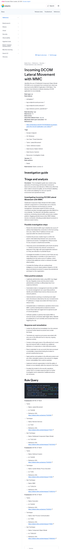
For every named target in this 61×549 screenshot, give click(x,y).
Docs (2, 11)
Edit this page (52, 55)
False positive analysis (33, 275)
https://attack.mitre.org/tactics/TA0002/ (39, 509)
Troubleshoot (48, 11)
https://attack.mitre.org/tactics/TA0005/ (39, 462)
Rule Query (31, 380)
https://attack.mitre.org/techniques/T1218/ (40, 477)
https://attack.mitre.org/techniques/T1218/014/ (41, 491)
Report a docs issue (41, 55)
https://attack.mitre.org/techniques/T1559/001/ (41, 538)
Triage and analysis (36, 179)
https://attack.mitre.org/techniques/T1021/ (40, 430)
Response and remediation (35, 325)
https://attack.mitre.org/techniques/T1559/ (40, 524)
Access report (26, 1)
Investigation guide (36, 172)
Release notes (39, 11)
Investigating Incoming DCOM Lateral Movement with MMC (40, 198)
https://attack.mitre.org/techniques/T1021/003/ (41, 444)
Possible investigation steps (36, 224)
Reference (57, 11)
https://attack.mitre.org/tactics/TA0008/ (39, 415)
